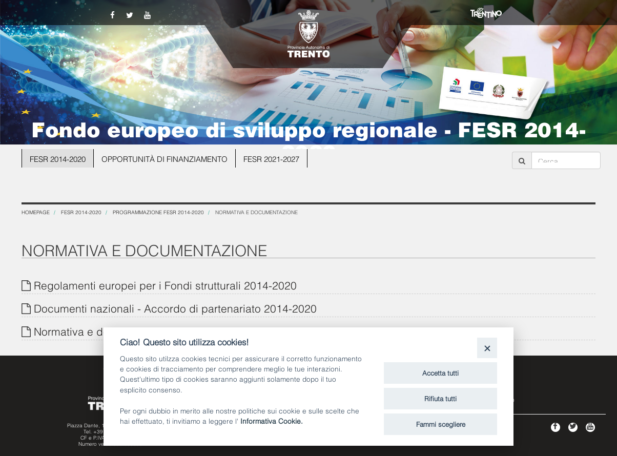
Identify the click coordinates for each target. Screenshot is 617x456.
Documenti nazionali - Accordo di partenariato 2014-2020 (175, 307)
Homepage (36, 212)
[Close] (487, 348)
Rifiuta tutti (440, 398)
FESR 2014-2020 (57, 158)
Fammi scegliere (440, 423)
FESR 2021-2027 (264, 158)
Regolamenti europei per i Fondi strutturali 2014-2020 (165, 284)
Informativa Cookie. (271, 420)
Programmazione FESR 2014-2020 (158, 212)
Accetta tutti (440, 372)
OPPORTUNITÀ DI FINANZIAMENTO (160, 158)
